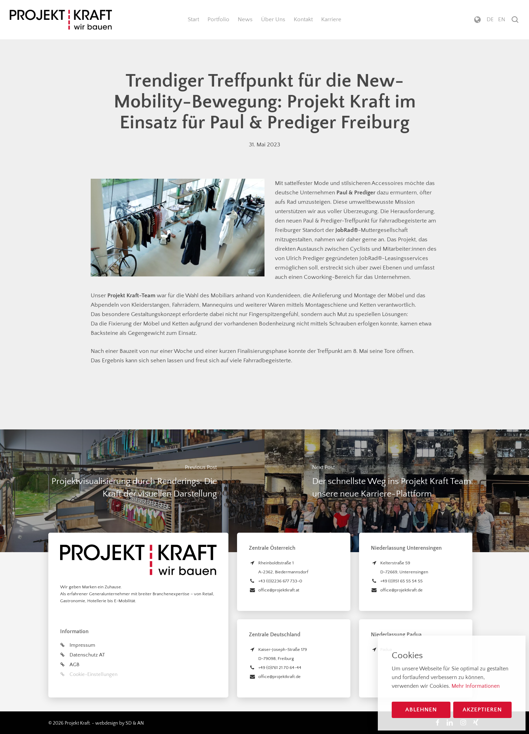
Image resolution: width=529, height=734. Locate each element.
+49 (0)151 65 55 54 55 (401, 581)
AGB (74, 665)
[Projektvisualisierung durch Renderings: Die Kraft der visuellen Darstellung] (132, 490)
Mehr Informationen (475, 686)
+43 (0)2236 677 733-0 (280, 581)
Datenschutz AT (87, 655)
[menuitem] (490, 19)
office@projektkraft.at (278, 590)
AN (140, 723)
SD (128, 723)
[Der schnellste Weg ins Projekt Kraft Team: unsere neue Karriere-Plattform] (396, 490)
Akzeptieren (482, 710)
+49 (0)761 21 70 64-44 (279, 667)
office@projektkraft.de (279, 676)
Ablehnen (421, 710)
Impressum (82, 645)
